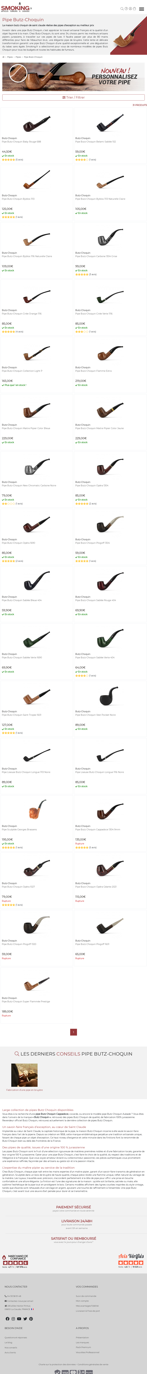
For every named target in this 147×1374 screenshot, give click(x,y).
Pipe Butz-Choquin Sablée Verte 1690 (22, 657)
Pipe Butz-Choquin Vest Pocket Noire (95, 715)
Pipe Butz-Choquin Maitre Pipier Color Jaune (99, 428)
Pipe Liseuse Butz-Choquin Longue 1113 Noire (26, 772)
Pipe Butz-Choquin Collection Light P (22, 371)
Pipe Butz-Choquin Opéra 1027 (18, 886)
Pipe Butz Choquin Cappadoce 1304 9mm (97, 829)
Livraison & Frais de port (88, 1311)
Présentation (82, 1337)
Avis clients (10, 1352)
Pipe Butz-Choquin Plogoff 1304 (92, 543)
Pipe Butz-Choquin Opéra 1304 (91, 485)
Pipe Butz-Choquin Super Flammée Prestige (26, 1001)
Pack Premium (83, 1347)
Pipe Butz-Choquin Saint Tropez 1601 (21, 715)
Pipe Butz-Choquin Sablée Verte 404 (95, 657)
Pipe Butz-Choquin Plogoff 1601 (92, 944)
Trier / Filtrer (73, 97)
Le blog (8, 1342)
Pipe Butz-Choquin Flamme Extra (93, 371)
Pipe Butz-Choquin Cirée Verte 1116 (94, 313)
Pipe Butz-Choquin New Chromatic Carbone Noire (29, 485)
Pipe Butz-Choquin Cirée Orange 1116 (22, 313)
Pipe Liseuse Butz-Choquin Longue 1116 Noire (99, 772)
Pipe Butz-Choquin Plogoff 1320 (19, 944)
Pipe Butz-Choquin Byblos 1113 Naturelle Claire (100, 199)
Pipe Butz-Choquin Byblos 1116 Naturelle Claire (27, 256)
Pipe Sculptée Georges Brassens (19, 829)
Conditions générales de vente (93, 1364)
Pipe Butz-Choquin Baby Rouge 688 (21, 141)
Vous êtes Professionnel (87, 1352)
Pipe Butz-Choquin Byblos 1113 (18, 199)
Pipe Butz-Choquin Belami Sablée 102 (95, 141)
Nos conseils (11, 1347)
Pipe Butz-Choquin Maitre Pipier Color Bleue (26, 428)
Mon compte (82, 1301)
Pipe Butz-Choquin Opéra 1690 (18, 543)
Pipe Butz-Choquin (33, 57)
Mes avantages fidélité (87, 1306)
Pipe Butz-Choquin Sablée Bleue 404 (22, 600)
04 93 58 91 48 (13, 1296)
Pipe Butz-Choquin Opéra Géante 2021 (96, 886)
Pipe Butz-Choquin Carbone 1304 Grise (96, 256)
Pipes (10, 57)
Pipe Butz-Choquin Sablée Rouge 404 (95, 600)
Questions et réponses (16, 1337)
